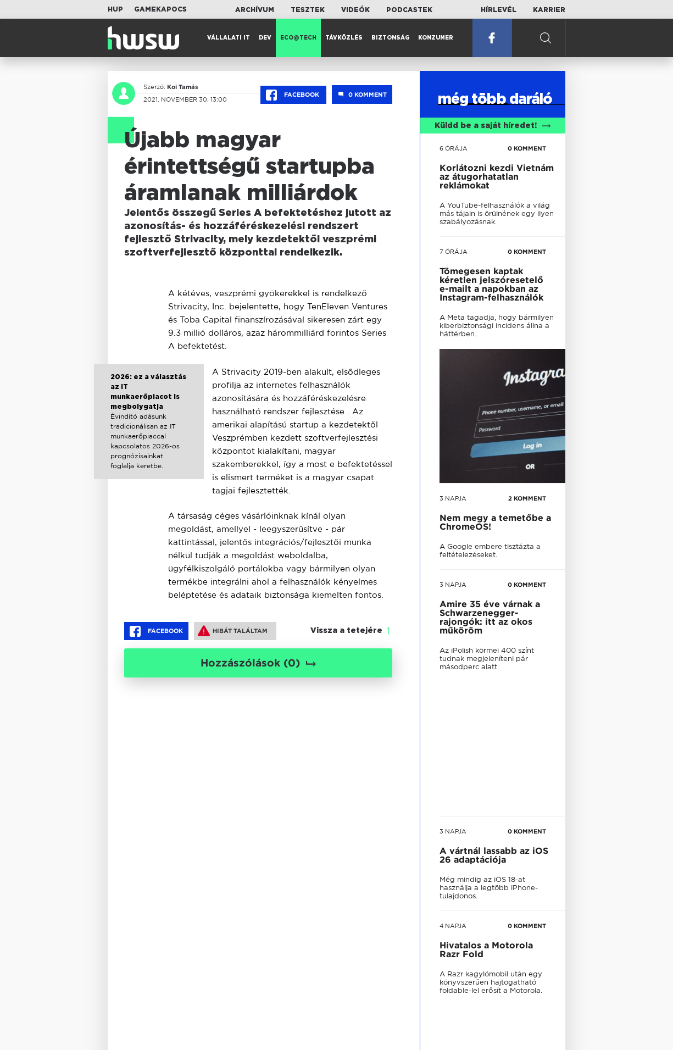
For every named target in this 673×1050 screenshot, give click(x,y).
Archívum (254, 10)
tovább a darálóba (487, 686)
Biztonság (390, 38)
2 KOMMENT (527, 498)
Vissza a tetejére (346, 631)
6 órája (454, 148)
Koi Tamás (182, 87)
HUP (115, 9)
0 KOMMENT (527, 148)
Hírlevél (498, 10)
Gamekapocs (160, 9)
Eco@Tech (298, 38)
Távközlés (344, 38)
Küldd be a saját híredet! (492, 126)
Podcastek (409, 10)
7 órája (454, 251)
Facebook (293, 95)
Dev (265, 38)
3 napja (453, 498)
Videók (355, 10)
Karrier (549, 10)
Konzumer (435, 38)
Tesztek (308, 10)
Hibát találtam (233, 631)
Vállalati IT (228, 38)
